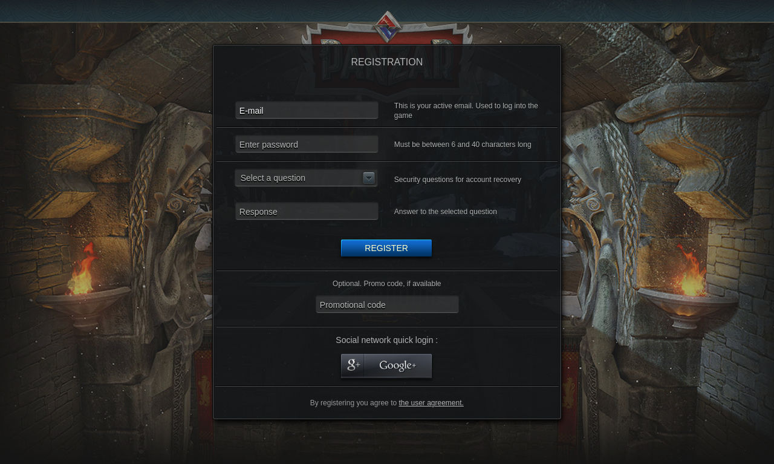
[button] (306, 178)
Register (386, 248)
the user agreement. (430, 403)
